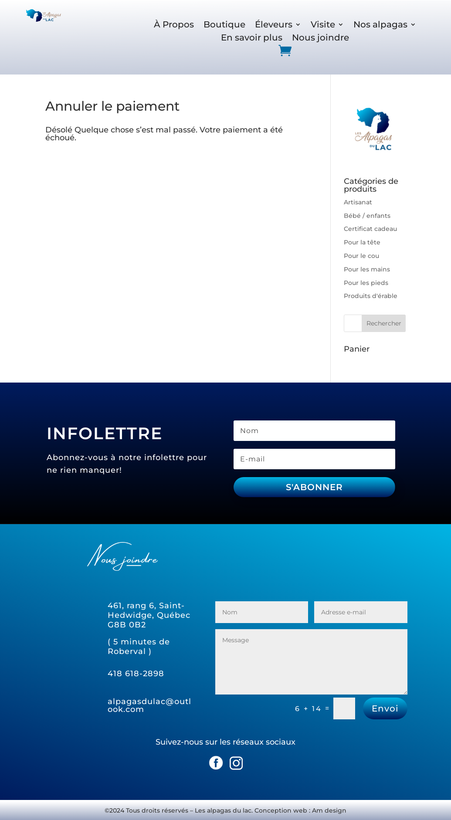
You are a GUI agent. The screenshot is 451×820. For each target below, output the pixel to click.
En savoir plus (251, 38)
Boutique (224, 25)
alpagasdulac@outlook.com (149, 705)
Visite (323, 25)
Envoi (385, 708)
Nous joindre (320, 38)
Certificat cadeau (370, 229)
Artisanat (358, 202)
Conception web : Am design (300, 810)
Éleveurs (273, 25)
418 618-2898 (136, 673)
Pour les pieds (366, 283)
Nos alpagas (380, 25)
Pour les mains (367, 269)
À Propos (174, 25)
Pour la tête (362, 242)
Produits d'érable (370, 296)
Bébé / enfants (367, 216)
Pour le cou (361, 256)
